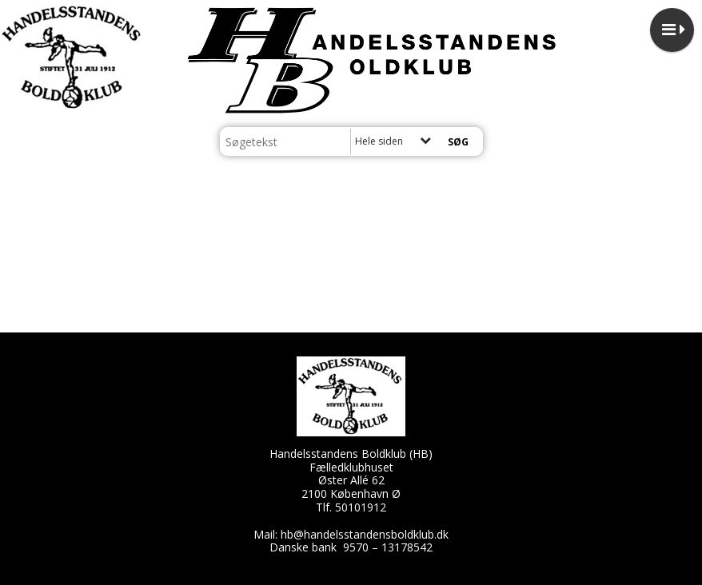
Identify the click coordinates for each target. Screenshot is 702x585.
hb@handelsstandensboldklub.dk (365, 534)
